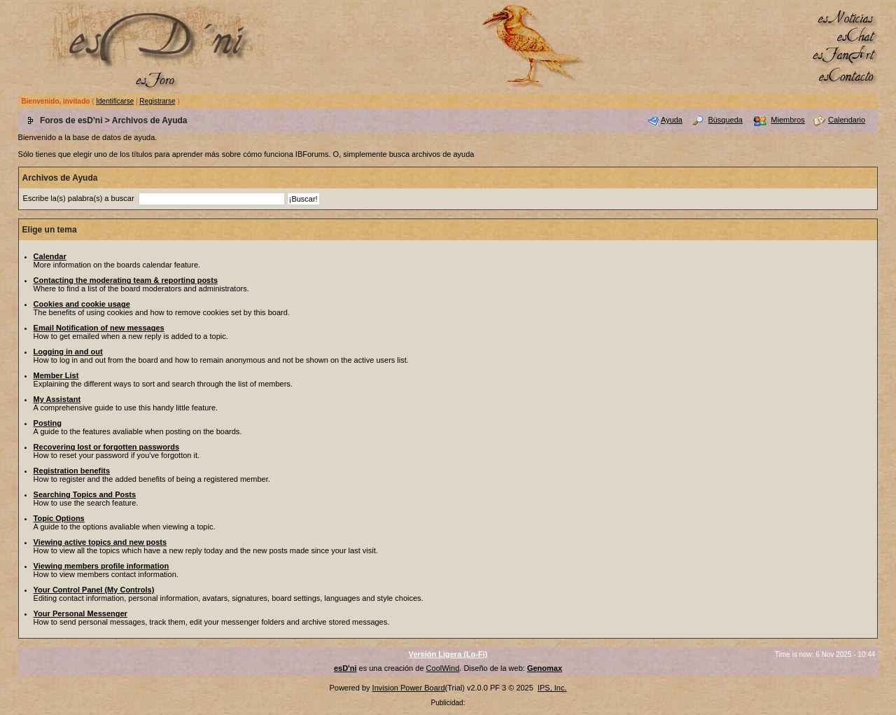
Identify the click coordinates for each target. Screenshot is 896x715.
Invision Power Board (408, 687)
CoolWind (443, 668)
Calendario (846, 120)
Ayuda (671, 120)
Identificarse (115, 101)
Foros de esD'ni (71, 120)
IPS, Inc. (552, 687)
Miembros (787, 120)
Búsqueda (725, 120)
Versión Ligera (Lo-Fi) (447, 654)
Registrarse (157, 101)
